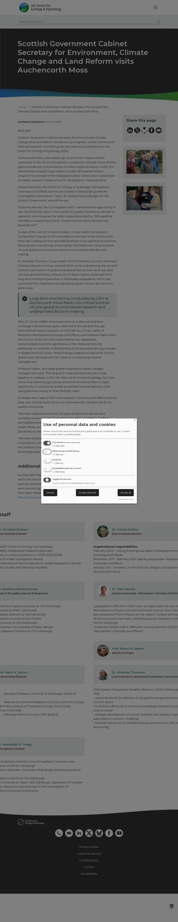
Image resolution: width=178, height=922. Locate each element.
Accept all (126, 492)
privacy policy (74, 434)
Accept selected (87, 492)
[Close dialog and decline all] (134, 420)
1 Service (57, 454)
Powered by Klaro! (126, 499)
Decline (50, 492)
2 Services (58, 445)
